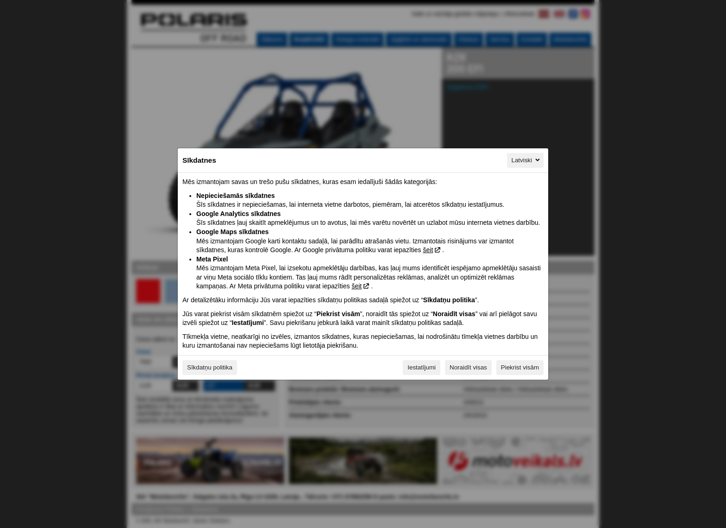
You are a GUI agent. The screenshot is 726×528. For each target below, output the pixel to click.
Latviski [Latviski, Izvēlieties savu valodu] (526, 160)
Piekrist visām (520, 367)
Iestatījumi (421, 367)
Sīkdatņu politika (209, 367)
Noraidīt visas (468, 367)
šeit (428, 250)
